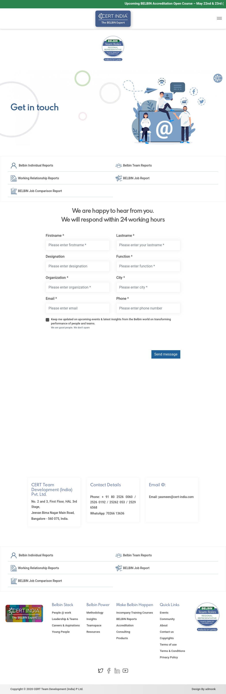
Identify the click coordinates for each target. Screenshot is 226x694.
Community (167, 619)
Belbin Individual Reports (31, 165)
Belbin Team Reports (133, 165)
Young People (61, 631)
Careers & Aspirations (66, 625)
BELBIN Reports (126, 619)
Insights (92, 619)
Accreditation (125, 625)
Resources (93, 631)
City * (120, 278)
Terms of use (168, 644)
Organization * (57, 278)
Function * (124, 256)
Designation (55, 256)
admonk (210, 689)
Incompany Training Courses (134, 612)
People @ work (61, 612)
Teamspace (94, 625)
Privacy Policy (169, 657)
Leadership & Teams (65, 619)
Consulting (123, 631)
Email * (51, 298)
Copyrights (167, 638)
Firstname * (55, 235)
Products (122, 638)
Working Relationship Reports (34, 178)
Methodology (95, 612)
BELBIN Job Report (132, 178)
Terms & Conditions (172, 651)
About (164, 625)
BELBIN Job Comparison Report (36, 190)
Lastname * (125, 235)
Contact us (167, 631)
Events (164, 612)
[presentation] (79, 341)
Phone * (122, 298)
